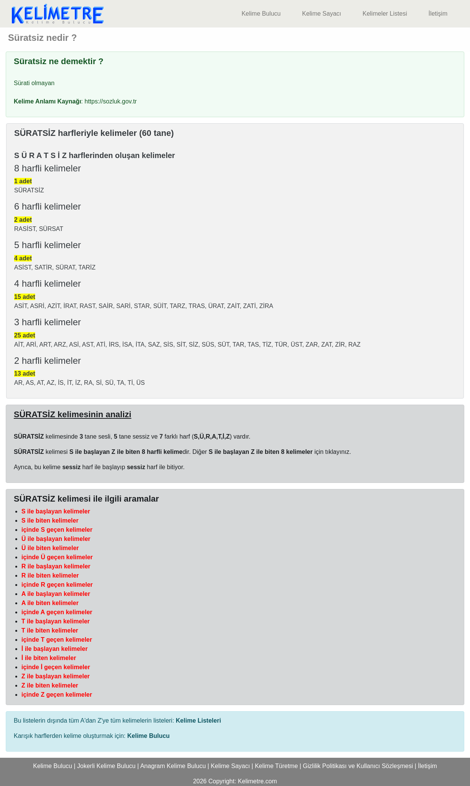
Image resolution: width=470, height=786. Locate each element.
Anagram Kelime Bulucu (173, 766)
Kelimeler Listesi (385, 13)
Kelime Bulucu (260, 13)
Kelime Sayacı (321, 13)
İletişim (437, 13)
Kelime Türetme (276, 766)
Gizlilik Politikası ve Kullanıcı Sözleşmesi (358, 766)
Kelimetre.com (257, 781)
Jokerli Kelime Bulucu (106, 766)
